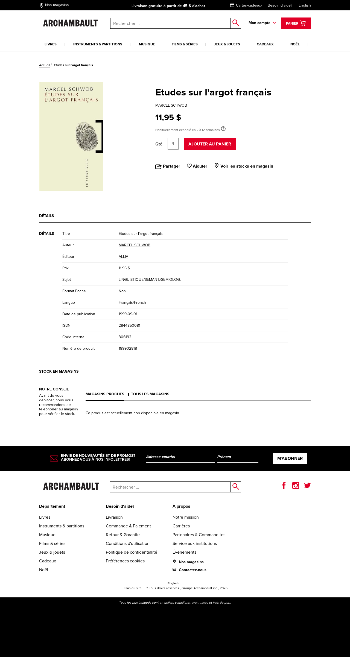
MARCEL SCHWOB (171, 105)
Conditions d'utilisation (128, 543)
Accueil (44, 65)
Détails (46, 216)
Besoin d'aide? (280, 5)
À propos (181, 506)
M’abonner (290, 458)
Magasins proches (105, 394)
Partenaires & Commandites (199, 535)
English (305, 5)
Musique (147, 44)
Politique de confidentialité (131, 552)
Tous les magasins (150, 394)
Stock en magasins (58, 371)
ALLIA (123, 256)
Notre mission (186, 517)
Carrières (181, 526)
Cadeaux (265, 44)
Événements (184, 552)
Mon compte (259, 23)
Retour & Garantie (123, 535)
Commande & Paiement (128, 526)
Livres (51, 44)
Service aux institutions (195, 543)
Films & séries (185, 44)
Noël (295, 44)
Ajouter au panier (209, 144)
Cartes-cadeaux (246, 5)
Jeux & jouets (227, 44)
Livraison (114, 517)
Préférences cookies (125, 561)
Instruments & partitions (97, 44)
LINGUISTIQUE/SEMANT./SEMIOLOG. (150, 279)
